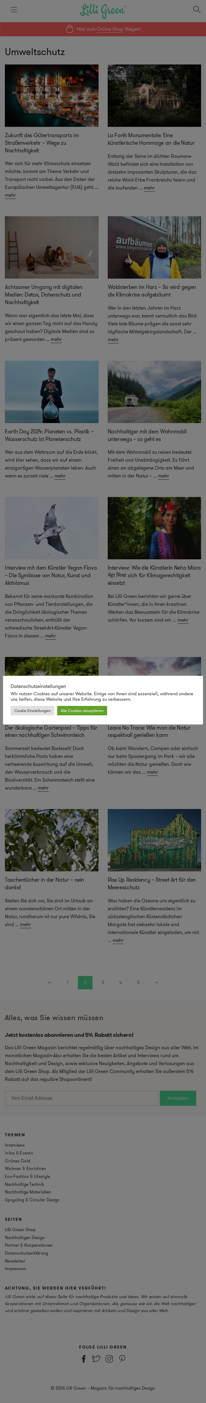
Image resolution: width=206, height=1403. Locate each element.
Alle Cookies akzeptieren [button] (82, 711)
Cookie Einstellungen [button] (32, 711)
